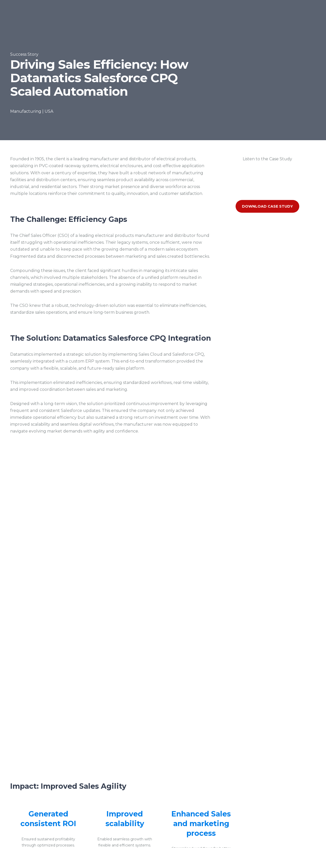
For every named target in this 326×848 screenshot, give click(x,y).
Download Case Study (267, 206)
